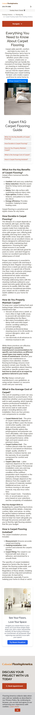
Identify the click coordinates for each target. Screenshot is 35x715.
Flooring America (7, 14)
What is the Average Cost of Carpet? (17, 155)
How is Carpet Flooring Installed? (16, 159)
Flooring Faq (19, 14)
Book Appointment (14, 686)
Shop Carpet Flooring (17, 81)
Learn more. (14, 707)
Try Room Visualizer (17, 642)
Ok (17, 710)
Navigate (17, 24)
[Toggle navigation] (31, 6)
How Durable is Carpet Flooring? (16, 143)
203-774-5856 (6, 6)
